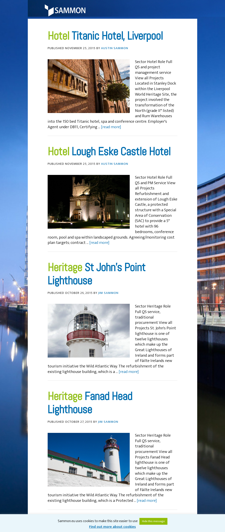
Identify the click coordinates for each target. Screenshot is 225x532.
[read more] (111, 127)
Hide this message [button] (153, 521)
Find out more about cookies (112, 527)
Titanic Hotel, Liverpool (117, 36)
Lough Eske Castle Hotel (121, 152)
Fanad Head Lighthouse (90, 403)
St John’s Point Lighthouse (96, 274)
